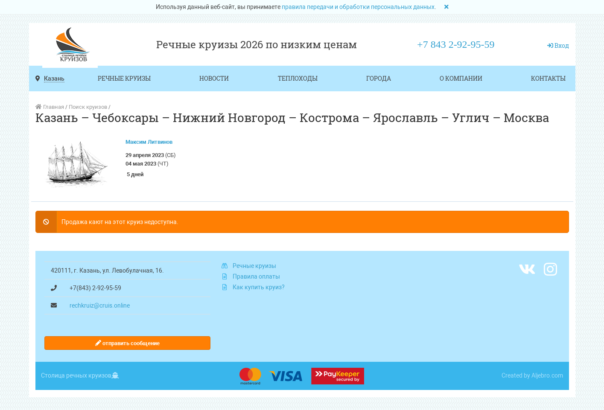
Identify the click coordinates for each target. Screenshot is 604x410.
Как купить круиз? (259, 287)
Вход (561, 45)
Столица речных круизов (76, 375)
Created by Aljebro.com (532, 375)
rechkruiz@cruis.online (100, 305)
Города (378, 78)
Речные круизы (124, 78)
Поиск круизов (88, 107)
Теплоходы (298, 78)
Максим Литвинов (148, 142)
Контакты (548, 78)
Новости (214, 78)
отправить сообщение (127, 343)
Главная (49, 107)
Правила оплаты (256, 276)
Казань (54, 78)
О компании (461, 78)
